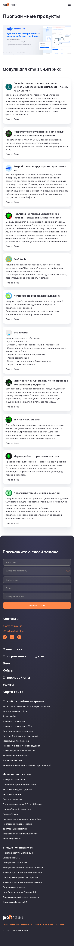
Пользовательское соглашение (17, 924)
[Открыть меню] (69, 5)
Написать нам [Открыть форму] (37, 605)
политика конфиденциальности (50, 924)
